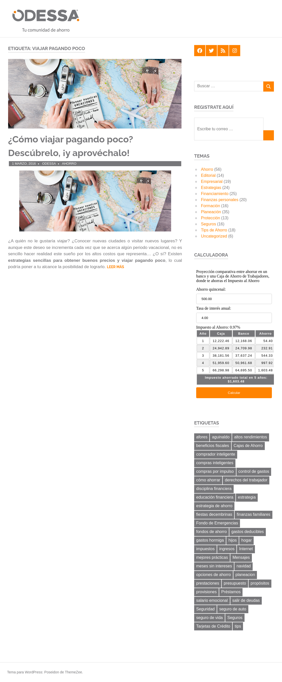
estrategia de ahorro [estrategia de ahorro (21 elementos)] (214, 506)
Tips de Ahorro (214, 230)
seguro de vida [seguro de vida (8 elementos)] (209, 617)
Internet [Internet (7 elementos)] (246, 549)
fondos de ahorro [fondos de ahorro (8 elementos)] (211, 531)
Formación (210, 206)
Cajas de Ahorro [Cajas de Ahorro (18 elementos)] (248, 445)
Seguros (208, 224)
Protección (210, 218)
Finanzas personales (219, 200)
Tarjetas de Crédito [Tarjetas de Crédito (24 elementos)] (213, 626)
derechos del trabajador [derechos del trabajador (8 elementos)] (246, 480)
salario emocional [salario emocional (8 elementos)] (212, 600)
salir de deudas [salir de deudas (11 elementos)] (246, 600)
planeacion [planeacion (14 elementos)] (245, 574)
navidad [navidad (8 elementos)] (243, 566)
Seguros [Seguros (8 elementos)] (235, 617)
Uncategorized (214, 236)
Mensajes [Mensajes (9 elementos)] (241, 557)
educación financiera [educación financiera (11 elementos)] (214, 497)
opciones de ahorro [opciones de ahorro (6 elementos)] (213, 574)
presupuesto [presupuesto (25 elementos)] (235, 583)
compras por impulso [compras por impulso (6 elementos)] (215, 471)
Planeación (211, 212)
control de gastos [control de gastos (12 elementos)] (253, 471)
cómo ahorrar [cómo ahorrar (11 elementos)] (208, 480)
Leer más (115, 267)
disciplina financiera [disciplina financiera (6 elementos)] (214, 488)
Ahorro (69, 163)
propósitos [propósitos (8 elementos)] (260, 583)
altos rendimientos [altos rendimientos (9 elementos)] (250, 437)
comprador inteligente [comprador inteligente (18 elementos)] (215, 454)
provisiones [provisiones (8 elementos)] (206, 592)
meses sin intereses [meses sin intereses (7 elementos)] (214, 566)
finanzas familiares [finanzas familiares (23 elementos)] (253, 514)
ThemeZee (73, 672)
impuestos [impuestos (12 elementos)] (205, 549)
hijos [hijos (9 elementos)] (232, 540)
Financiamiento (215, 193)
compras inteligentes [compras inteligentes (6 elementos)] (214, 463)
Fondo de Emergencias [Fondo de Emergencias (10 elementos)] (217, 523)
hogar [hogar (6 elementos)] (246, 540)
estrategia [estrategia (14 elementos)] (247, 497)
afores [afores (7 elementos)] (201, 437)
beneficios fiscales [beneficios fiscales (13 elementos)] (212, 445)
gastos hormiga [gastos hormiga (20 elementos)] (210, 540)
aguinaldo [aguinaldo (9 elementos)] (220, 437)
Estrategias (211, 187)
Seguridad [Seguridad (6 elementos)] (205, 609)
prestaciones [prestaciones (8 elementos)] (207, 583)
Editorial (208, 175)
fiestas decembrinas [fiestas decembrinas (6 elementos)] (214, 514)
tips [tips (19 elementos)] (238, 626)
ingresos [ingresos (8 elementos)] (226, 549)
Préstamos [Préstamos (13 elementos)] (230, 592)
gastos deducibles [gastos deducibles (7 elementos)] (247, 531)
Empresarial (212, 181)
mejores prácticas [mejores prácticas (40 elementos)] (212, 557)
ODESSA (49, 163)
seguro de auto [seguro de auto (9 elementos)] (232, 609)
